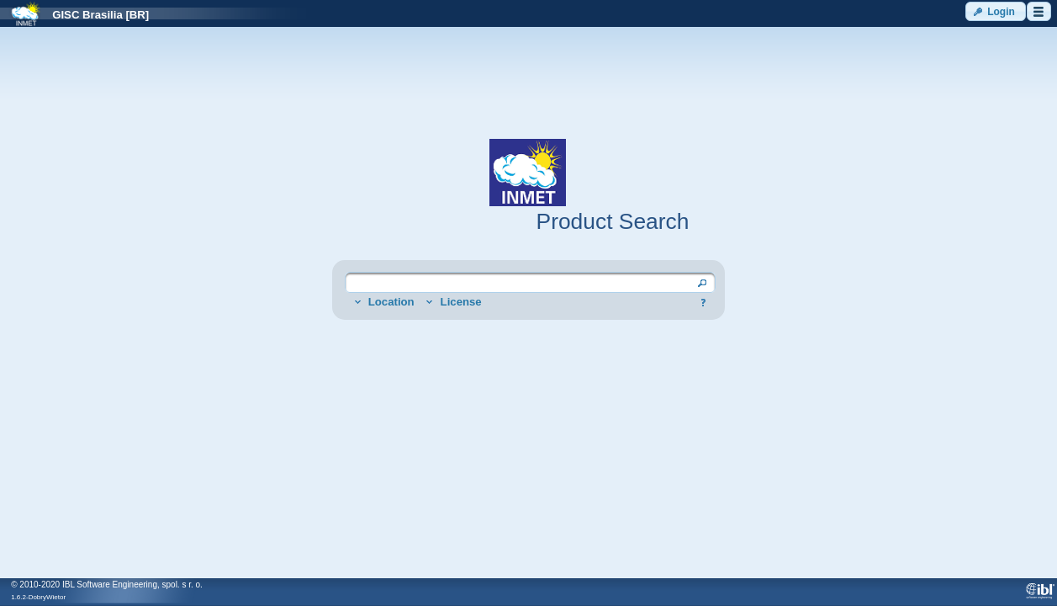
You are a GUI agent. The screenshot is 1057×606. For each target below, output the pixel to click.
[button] (995, 11)
